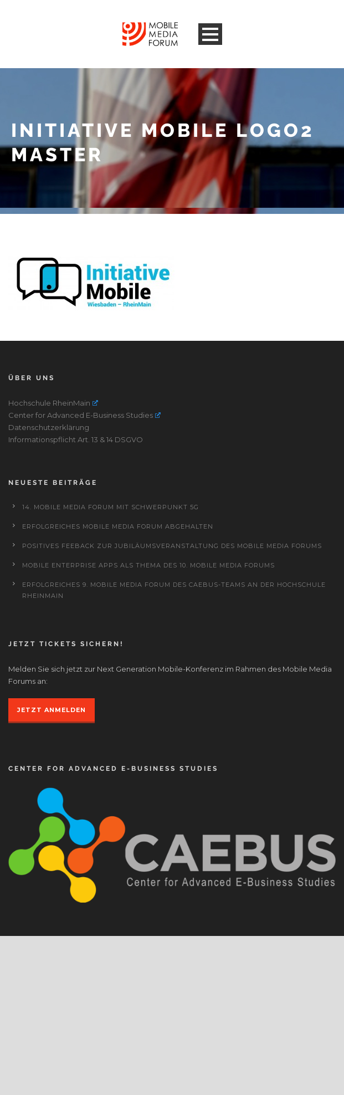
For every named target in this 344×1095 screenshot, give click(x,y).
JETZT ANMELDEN (51, 766)
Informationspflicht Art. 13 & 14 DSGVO (75, 495)
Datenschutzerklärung (48, 483)
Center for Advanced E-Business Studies (84, 471)
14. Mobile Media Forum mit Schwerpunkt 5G (110, 563)
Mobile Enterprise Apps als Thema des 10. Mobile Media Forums (148, 621)
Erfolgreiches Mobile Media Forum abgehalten (117, 582)
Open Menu (210, 34)
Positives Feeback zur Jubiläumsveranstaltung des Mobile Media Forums (172, 602)
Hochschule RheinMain (53, 458)
